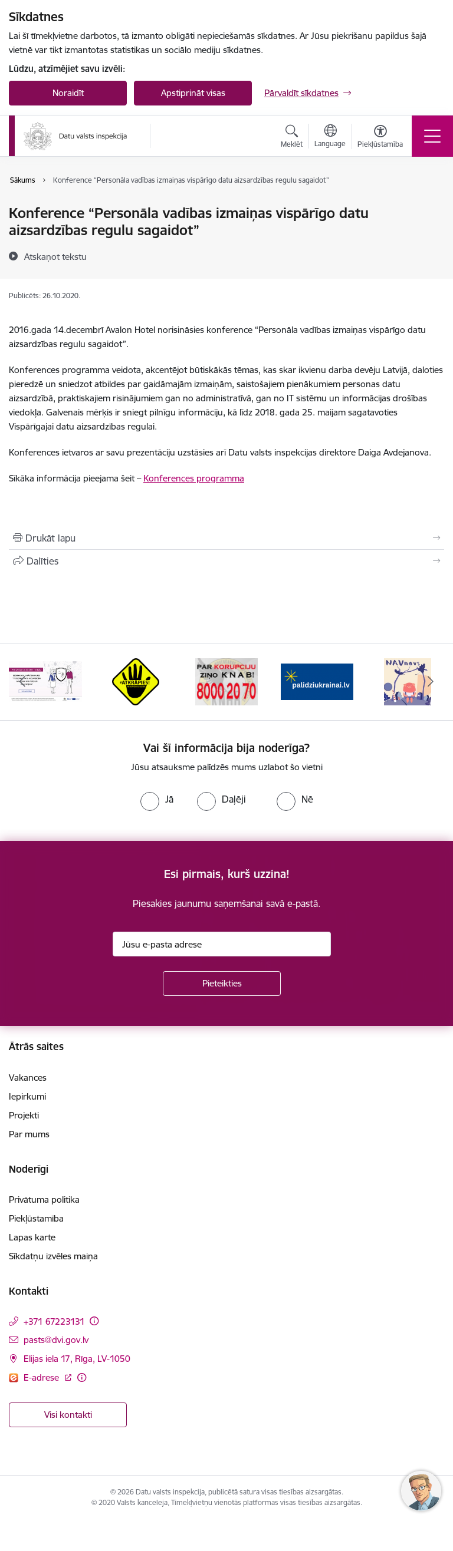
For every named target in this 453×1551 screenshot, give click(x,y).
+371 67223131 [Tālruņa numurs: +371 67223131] (54, 1321)
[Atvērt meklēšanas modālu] (291, 138)
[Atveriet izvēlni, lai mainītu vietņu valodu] (330, 137)
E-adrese (42, 1377)
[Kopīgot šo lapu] (226, 561)
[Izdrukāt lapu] (226, 538)
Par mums (29, 1134)
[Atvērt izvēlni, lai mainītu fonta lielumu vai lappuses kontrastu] (380, 138)
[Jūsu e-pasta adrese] (222, 944)
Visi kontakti (68, 1414)
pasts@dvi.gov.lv (56, 1339)
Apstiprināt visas (193, 92)
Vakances (28, 1077)
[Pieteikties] (222, 983)
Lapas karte (32, 1237)
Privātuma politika (44, 1199)
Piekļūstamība (36, 1218)
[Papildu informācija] (94, 1320)
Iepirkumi (27, 1096)
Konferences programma (193, 478)
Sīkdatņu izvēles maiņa (53, 1256)
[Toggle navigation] (432, 136)
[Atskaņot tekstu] (55, 256)
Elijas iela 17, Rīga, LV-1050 (77, 1358)
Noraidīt (68, 92)
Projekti (24, 1115)
